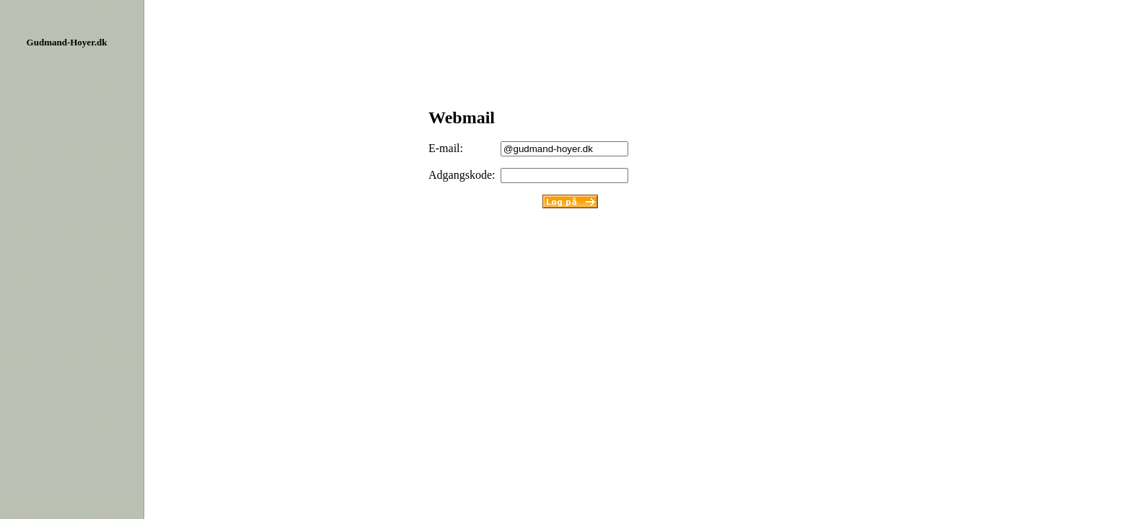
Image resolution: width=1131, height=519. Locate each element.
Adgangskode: (461, 175)
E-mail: (445, 148)
